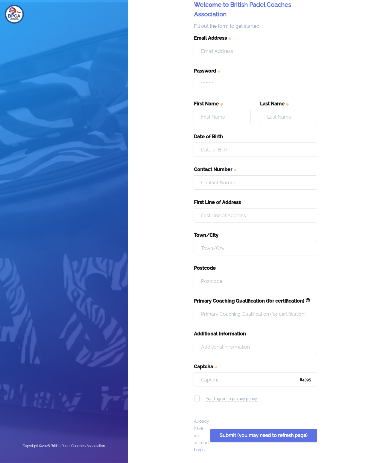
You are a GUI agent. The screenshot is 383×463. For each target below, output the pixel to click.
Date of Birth (208, 136)
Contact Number (215, 169)
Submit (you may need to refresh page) (264, 435)
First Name (209, 104)
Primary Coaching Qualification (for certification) (252, 301)
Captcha (206, 367)
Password (207, 71)
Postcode (205, 268)
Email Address (213, 38)
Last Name (274, 104)
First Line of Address (217, 202)
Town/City (206, 235)
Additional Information (220, 334)
